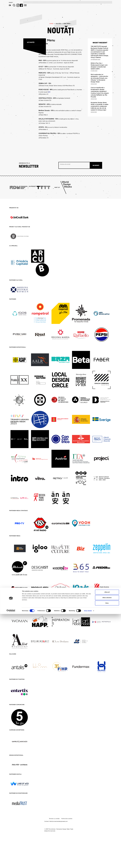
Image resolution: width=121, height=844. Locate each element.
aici (49, 92)
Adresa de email (66, 165)
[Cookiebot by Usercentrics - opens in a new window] (11, 840)
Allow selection (107, 827)
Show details (88, 840)
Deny (107, 833)
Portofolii (51, 7)
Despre (68, 7)
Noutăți (43, 7)
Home (51, 23)
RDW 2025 (35, 7)
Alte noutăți (17, 43)
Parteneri (60, 7)
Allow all (107, 822)
